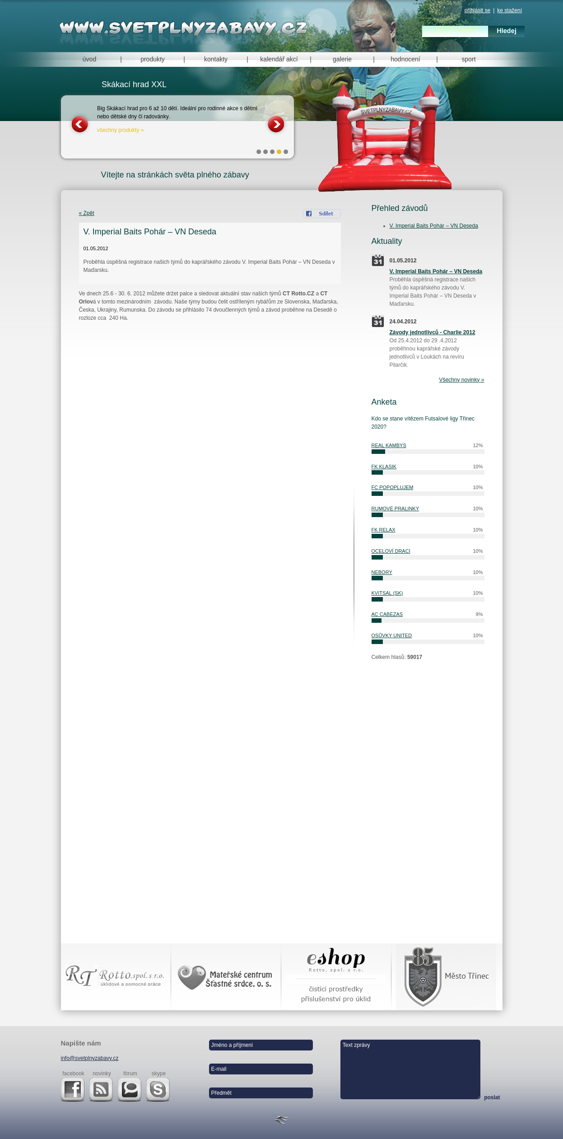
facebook (73, 1073)
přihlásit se (477, 10)
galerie (342, 59)
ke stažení (509, 10)
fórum (130, 1073)
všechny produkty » (120, 130)
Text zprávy (410, 1069)
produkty (152, 59)
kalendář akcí (279, 59)
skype (159, 1073)
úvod (89, 59)
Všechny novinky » (461, 380)
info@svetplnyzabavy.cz (90, 1058)
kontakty (216, 59)
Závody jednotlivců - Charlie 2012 (432, 332)
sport (468, 59)
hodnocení (405, 59)
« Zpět (86, 213)
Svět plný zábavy (185, 28)
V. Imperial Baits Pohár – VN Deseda (434, 226)
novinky (102, 1073)
